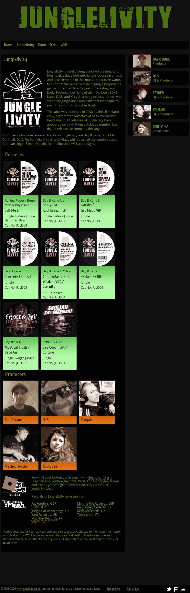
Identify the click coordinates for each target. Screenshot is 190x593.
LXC (69, 531)
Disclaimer (133, 588)
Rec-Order (84, 507)
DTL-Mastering (35, 535)
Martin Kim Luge (95, 535)
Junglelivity (25, 45)
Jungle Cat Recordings (47, 511)
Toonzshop (85, 515)
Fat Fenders (40, 503)
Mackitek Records (44, 518)
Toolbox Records (63, 481)
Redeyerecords (88, 511)
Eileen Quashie (37, 144)
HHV (34, 507)
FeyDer (158, 93)
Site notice (113, 588)
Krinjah (159, 110)
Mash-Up (38, 522)
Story (53, 45)
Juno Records (41, 515)
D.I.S (156, 76)
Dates (8, 45)
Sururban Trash (100, 477)
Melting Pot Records (92, 503)
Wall (64, 45)
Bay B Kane (161, 59)
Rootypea (160, 126)
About (41, 45)
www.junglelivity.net (29, 588)
